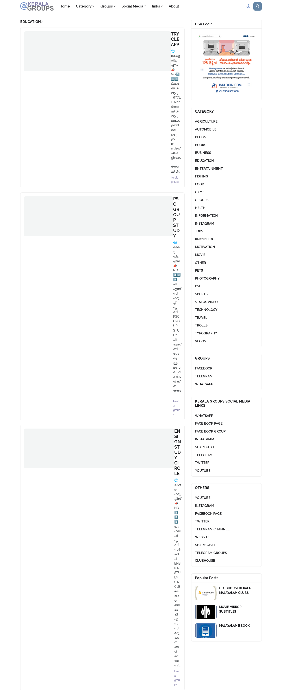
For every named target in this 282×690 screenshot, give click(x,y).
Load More (101, 322)
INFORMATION (206, 216)
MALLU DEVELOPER (92, 240)
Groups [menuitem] (106, 6)
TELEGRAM (204, 376)
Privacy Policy (228, 683)
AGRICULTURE (206, 121)
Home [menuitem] (64, 6)
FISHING (201, 176)
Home (152, 683)
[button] (248, 6)
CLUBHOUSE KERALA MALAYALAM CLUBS (235, 590)
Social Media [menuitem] (132, 6)
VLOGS (200, 341)
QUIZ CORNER (87, 157)
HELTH (200, 208)
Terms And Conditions (194, 683)
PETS (199, 270)
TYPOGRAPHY (206, 333)
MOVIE (200, 255)
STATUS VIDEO (206, 302)
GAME (199, 192)
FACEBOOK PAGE (208, 514)
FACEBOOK (203, 368)
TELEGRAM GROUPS (211, 553)
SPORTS (201, 294)
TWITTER (202, 463)
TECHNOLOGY (206, 310)
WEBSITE (202, 537)
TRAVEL (201, 318)
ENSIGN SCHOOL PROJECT (100, 198)
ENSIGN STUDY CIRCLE (96, 116)
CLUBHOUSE (205, 561)
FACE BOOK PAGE (209, 423)
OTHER (200, 263)
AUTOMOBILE (205, 129)
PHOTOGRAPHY (207, 278)
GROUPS (201, 200)
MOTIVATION (205, 247)
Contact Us (253, 683)
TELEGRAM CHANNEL (212, 529)
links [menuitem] (156, 6)
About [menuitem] (174, 6)
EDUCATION (204, 161)
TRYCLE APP (84, 34)
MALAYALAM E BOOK (234, 625)
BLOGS (200, 137)
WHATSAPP (204, 384)
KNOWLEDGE (206, 239)
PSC (198, 286)
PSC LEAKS (83, 281)
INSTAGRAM (204, 224)
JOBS (199, 231)
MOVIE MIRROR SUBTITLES (230, 609)
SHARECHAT (204, 447)
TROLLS (201, 325)
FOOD (199, 184)
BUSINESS (203, 153)
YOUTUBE (202, 471)
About (167, 683)
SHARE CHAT (205, 545)
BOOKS (200, 145)
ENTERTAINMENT (209, 169)
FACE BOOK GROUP (210, 431)
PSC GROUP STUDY (92, 75)
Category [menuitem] (84, 6)
